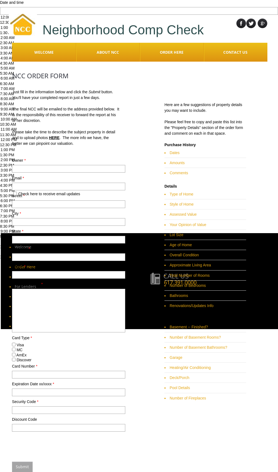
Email (18, 178)
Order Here (172, 52)
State (17, 231)
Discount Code (24, 419)
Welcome (44, 52)
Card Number (24, 366)
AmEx (19, 355)
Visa (18, 345)
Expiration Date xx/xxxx (33, 384)
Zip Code (21, 248)
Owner (19, 160)
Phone (19, 266)
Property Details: (27, 284)
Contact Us (235, 52)
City (16, 213)
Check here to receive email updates (46, 194)
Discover (21, 360)
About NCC (108, 52)
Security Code (25, 401)
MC (17, 350)
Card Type (22, 338)
